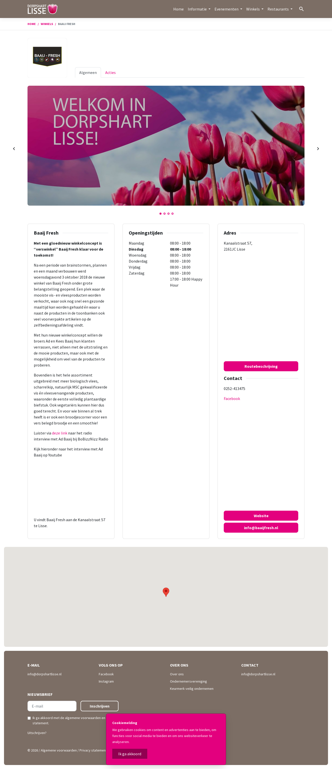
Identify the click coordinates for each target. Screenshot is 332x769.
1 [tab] (161, 214)
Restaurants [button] (279, 8)
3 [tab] (169, 214)
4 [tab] (173, 214)
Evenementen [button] (226, 8)
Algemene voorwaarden (59, 750)
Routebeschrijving (261, 366)
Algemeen (88, 72)
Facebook (232, 398)
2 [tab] (165, 214)
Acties (110, 72)
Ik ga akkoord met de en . (74, 720)
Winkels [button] (253, 8)
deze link (60, 432)
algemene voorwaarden (83, 718)
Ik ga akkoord (129, 753)
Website (261, 515)
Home (178, 8)
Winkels (47, 24)
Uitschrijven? (37, 733)
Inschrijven (100, 706)
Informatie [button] (198, 8)
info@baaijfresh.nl (261, 527)
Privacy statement (93, 750)
